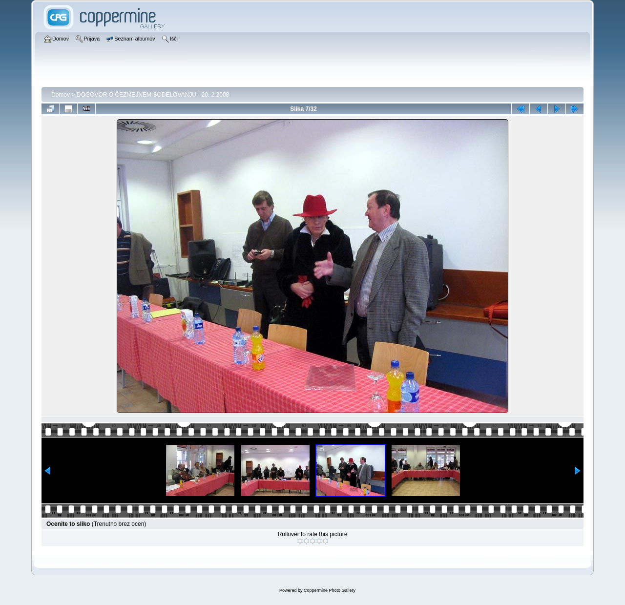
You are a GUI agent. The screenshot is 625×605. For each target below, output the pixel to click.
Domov (60, 94)
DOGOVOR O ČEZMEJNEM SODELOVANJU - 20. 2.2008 (153, 94)
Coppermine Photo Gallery (329, 590)
